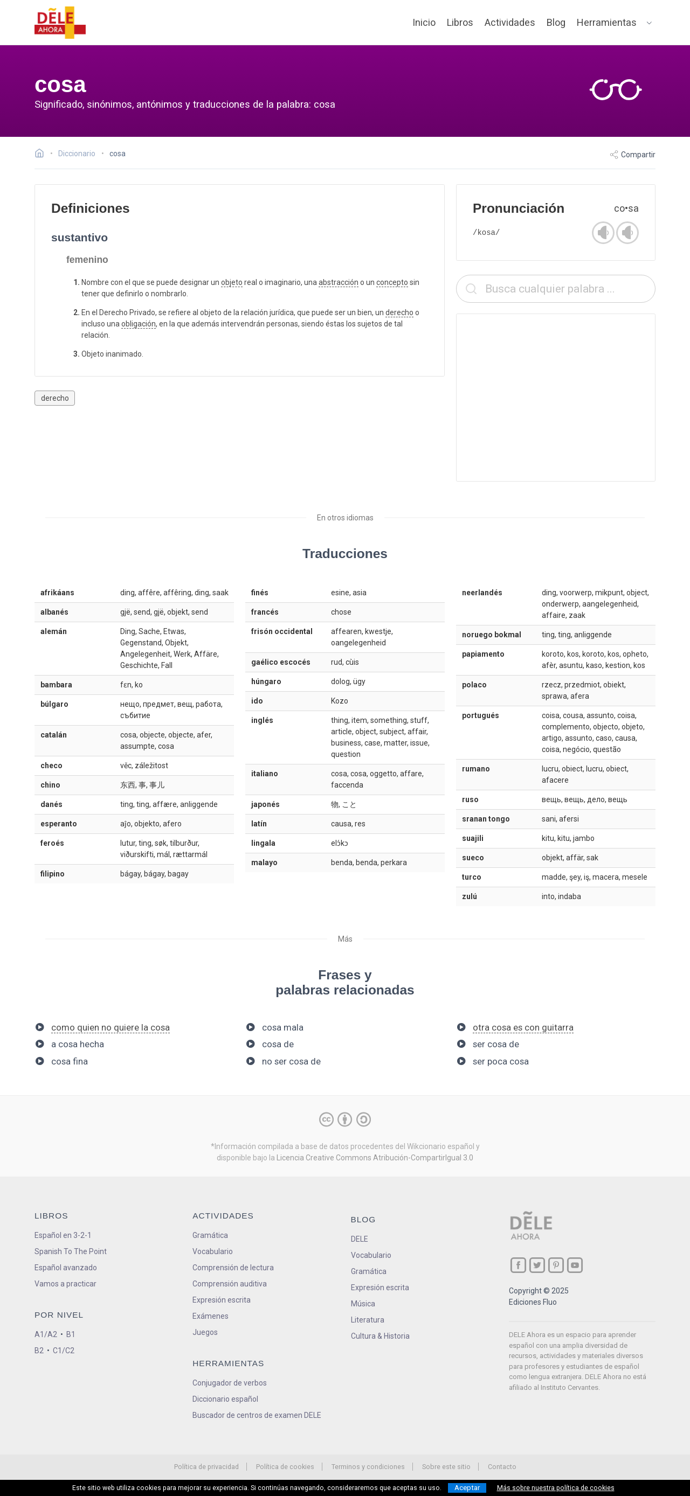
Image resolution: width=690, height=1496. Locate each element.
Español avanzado (65, 1267)
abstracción (338, 282)
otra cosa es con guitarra (523, 1027)
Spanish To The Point (70, 1251)
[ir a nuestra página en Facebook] (518, 1265)
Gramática (210, 1235)
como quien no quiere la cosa (110, 1027)
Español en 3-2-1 (63, 1235)
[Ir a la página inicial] (42, 154)
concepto (392, 282)
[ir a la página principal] (60, 23)
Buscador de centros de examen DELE (256, 1415)
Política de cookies (285, 1467)
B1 (70, 1334)
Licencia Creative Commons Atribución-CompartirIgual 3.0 (375, 1157)
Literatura (367, 1320)
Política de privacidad (206, 1467)
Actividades (510, 22)
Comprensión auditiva (229, 1283)
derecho (399, 312)
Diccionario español (225, 1399)
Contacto (502, 1467)
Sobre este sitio (446, 1467)
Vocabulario (212, 1251)
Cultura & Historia (380, 1336)
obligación (138, 323)
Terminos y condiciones (368, 1467)
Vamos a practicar (65, 1283)
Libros (460, 22)
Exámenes (210, 1316)
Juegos (205, 1332)
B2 (39, 1350)
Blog (556, 22)
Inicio (424, 22)
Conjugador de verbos (229, 1383)
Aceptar (467, 1488)
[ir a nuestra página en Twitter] (537, 1265)
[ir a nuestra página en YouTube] (574, 1265)
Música (363, 1303)
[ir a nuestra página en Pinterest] (556, 1265)
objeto (232, 282)
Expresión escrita (221, 1300)
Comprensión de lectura (233, 1267)
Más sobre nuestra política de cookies (556, 1488)
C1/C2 (63, 1350)
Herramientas (607, 22)
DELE (359, 1239)
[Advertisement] (556, 397)
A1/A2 (45, 1334)
